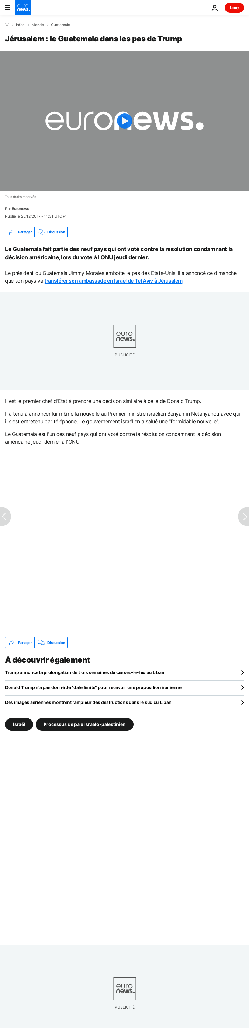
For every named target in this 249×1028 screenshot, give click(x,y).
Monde (37, 25)
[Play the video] (124, 121)
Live (234, 7)
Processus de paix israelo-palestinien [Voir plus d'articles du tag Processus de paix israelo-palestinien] (85, 724)
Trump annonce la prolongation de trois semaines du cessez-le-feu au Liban (84, 672)
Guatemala (60, 25)
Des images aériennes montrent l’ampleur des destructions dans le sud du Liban (88, 702)
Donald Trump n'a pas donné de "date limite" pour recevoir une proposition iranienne (93, 687)
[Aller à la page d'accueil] (23, 7)
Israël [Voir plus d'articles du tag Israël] (19, 724)
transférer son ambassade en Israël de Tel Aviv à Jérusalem (113, 281)
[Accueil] (7, 24)
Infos (20, 25)
